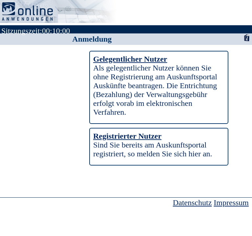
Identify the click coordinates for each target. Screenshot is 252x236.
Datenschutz (192, 202)
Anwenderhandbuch (246, 37)
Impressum (231, 202)
